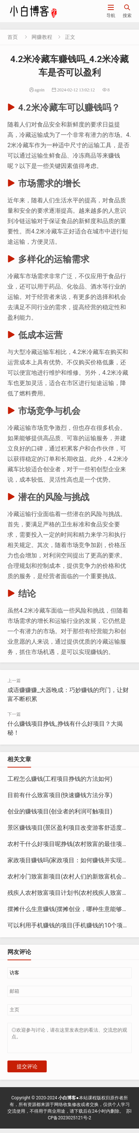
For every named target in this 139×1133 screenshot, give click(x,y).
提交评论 (27, 1071)
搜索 (127, 11)
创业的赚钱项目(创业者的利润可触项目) (59, 811)
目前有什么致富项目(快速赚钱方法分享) (59, 795)
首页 (12, 37)
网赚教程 (42, 37)
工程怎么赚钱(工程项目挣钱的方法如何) (59, 778)
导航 (110, 11)
